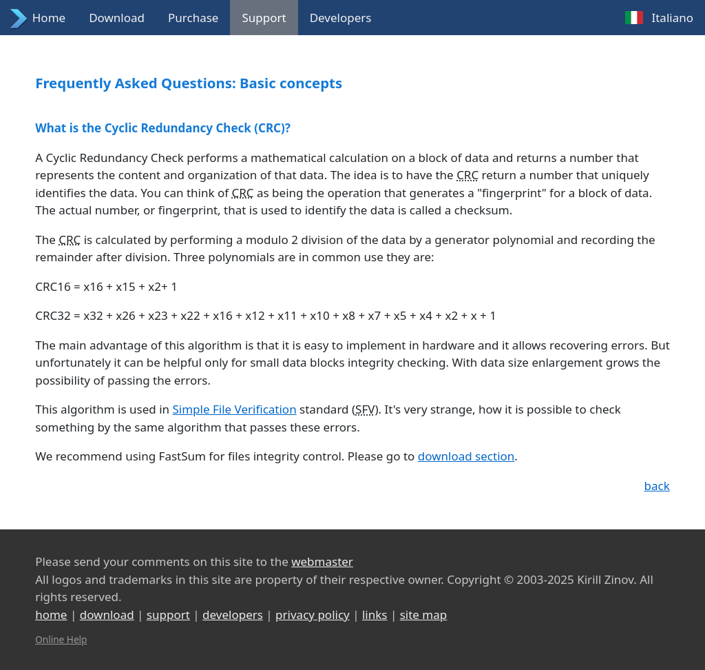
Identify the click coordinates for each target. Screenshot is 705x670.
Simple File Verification (235, 409)
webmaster (322, 561)
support (168, 614)
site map (424, 614)
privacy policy (312, 614)
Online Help (61, 639)
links (375, 614)
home (51, 614)
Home (48, 18)
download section (466, 456)
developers (232, 614)
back (657, 486)
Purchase (193, 18)
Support (264, 18)
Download (117, 18)
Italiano (672, 18)
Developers (341, 18)
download (107, 614)
